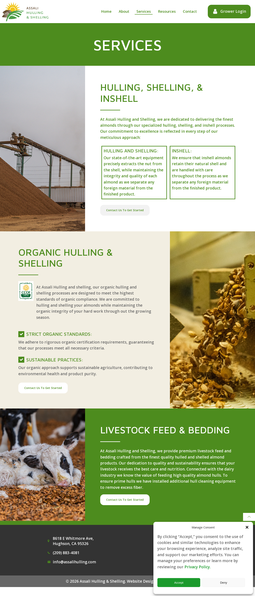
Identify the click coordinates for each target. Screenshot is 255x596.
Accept (178, 582)
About (123, 11)
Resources (166, 11)
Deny (223, 582)
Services (142, 11)
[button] (247, 527)
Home (105, 11)
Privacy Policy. (197, 566)
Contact (189, 11)
